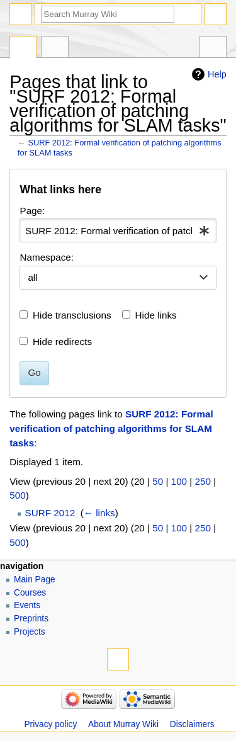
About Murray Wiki (123, 724)
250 (203, 481)
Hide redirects (62, 341)
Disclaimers (192, 724)
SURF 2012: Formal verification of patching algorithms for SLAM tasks (111, 428)
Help (217, 74)
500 (17, 495)
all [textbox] (32, 277)
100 (179, 481)
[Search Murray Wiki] (107, 14)
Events (27, 605)
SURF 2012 (50, 512)
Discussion (54, 48)
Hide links (156, 315)
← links (99, 512)
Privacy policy (50, 724)
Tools (213, 48)
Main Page (34, 579)
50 (157, 481)
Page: (32, 210)
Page (23, 48)
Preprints (31, 618)
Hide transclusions (72, 315)
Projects (29, 631)
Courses (30, 592)
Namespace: (47, 257)
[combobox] (118, 230)
